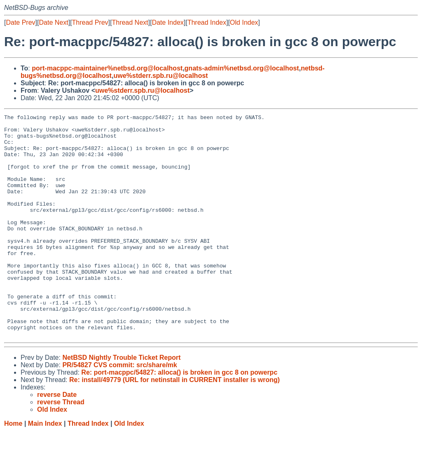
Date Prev (20, 22)
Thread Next (130, 22)
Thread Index (207, 22)
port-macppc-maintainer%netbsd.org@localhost (107, 68)
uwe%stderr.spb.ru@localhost (160, 75)
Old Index (244, 22)
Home (13, 467)
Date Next (53, 22)
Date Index (167, 22)
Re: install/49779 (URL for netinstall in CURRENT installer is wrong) (174, 424)
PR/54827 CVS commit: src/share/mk (119, 409)
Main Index (45, 467)
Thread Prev (90, 22)
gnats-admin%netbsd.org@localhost (242, 68)
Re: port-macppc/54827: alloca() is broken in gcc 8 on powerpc (179, 416)
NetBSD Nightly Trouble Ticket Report (121, 402)
